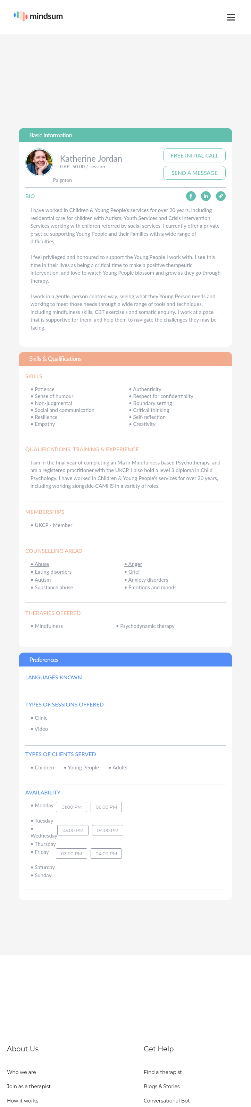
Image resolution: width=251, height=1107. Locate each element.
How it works (22, 1101)
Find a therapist (163, 1072)
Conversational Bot (167, 1101)
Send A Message (194, 172)
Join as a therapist (29, 1086)
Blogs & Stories (162, 1086)
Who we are (21, 1072)
